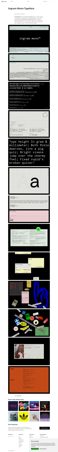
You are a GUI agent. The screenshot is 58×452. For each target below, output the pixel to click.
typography (20, 445)
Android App (42, 435)
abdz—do (4, 1)
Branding (20, 438)
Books (20, 437)
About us (28, 1)
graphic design (21, 441)
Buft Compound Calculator (44, 437)
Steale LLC (12, 450)
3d (19, 435)
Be (8, 436)
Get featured (45, 1)
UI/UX (20, 446)
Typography (19, 395)
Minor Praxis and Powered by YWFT (29, 19)
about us (30, 435)
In (10, 436)
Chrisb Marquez (17, 16)
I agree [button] (33, 448)
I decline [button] (36, 448)
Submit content (45, 428)
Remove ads (31, 437)
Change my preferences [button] (43, 448)
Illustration (20, 442)
